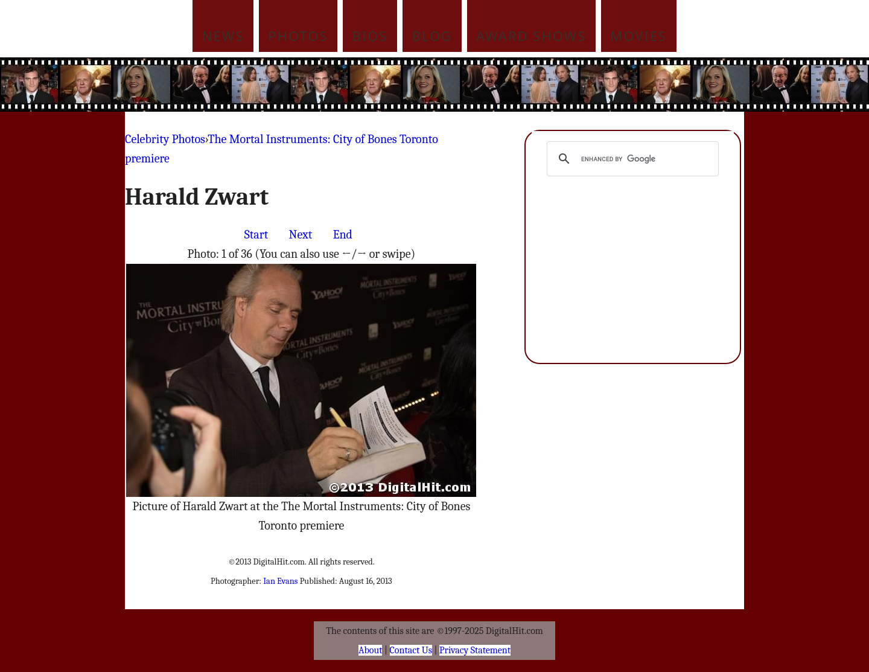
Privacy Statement (475, 650)
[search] (631, 159)
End (342, 235)
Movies (638, 36)
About (370, 650)
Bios (370, 36)
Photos (298, 36)
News (223, 36)
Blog (432, 36)
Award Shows (531, 36)
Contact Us (411, 650)
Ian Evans (280, 581)
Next (301, 235)
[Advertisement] (516, 84)
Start (256, 235)
